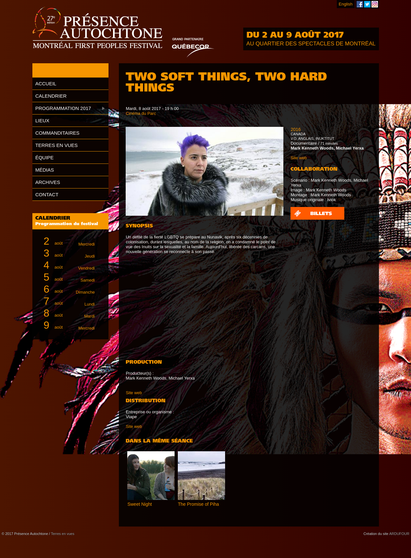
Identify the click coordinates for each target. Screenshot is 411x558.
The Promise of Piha (198, 504)
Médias (44, 170)
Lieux (42, 120)
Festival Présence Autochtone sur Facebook (360, 4)
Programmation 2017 (63, 108)
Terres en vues (56, 145)
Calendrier (51, 96)
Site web (134, 392)
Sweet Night (139, 504)
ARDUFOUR (399, 534)
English (346, 4)
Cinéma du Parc (141, 113)
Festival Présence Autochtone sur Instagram (374, 4)
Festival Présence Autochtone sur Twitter (367, 4)
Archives (47, 182)
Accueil (45, 83)
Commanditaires (57, 133)
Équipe (44, 157)
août (66, 241)
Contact (46, 194)
